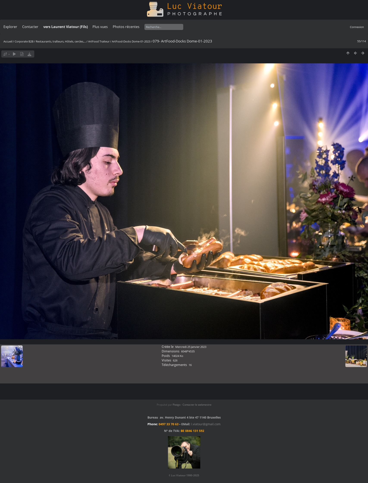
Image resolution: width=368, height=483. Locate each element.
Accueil (7, 41)
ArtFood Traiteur (99, 41)
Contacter (30, 26)
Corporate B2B (24, 41)
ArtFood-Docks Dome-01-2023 (131, 41)
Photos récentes (126, 26)
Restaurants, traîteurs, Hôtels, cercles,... (61, 41)
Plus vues (100, 26)
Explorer (10, 26)
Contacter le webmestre (197, 404)
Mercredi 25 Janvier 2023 (190, 347)
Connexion (357, 27)
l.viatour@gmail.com (206, 424)
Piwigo (176, 404)
